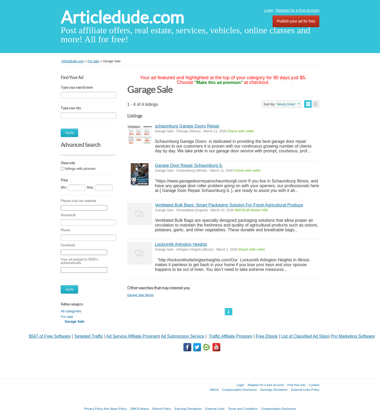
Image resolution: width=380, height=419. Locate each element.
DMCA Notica (139, 408)
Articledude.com (122, 17)
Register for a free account (297, 10)
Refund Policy (161, 408)
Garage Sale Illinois (140, 294)
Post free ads (296, 385)
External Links (215, 408)
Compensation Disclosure (239, 389)
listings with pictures (80, 169)
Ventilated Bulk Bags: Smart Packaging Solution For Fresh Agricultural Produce (229, 205)
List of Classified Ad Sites (305, 336)
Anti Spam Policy (115, 408)
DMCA (214, 389)
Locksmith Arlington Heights (181, 244)
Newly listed (286, 104)
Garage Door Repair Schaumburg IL (189, 165)
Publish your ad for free (296, 21)
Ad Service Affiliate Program (132, 336)
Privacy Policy (93, 408)
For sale (67, 317)
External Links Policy (305, 389)
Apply (69, 133)
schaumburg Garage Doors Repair (187, 126)
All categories (71, 311)
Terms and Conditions (243, 408)
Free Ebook (267, 336)
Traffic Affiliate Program (230, 336)
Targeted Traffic (88, 336)
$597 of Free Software (50, 336)
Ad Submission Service (182, 336)
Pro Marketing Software (353, 336)
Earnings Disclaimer (274, 389)
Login (268, 10)
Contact (314, 385)
